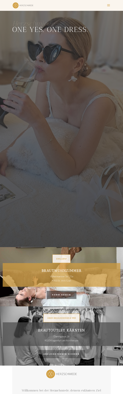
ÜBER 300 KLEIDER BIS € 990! (61, 318)
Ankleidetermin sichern (61, 354)
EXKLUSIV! (61, 258)
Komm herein (61, 295)
